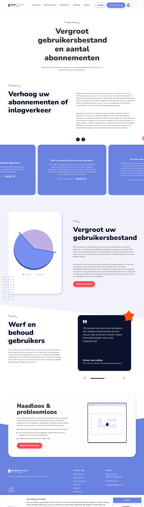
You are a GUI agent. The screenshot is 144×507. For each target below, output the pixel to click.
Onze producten (50, 5)
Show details (31, 503)
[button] (78, 139)
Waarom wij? (64, 5)
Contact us (10, 176)
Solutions (36, 5)
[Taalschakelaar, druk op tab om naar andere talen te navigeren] (129, 5)
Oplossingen (78, 474)
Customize (127, 494)
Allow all (127, 488)
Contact (87, 5)
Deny (127, 501)
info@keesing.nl (111, 481)
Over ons (76, 5)
